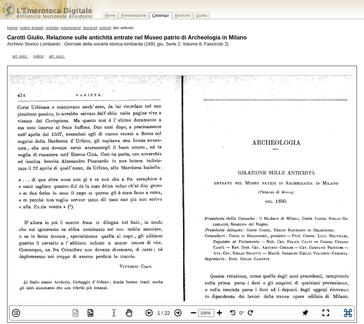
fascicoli (90, 28)
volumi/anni (71, 28)
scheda (52, 28)
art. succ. (57, 56)
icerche (183, 15)
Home (12, 28)
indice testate (31, 28)
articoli (105, 28)
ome (110, 15)
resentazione (133, 15)
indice (38, 56)
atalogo (160, 15)
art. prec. (20, 56)
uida (201, 15)
